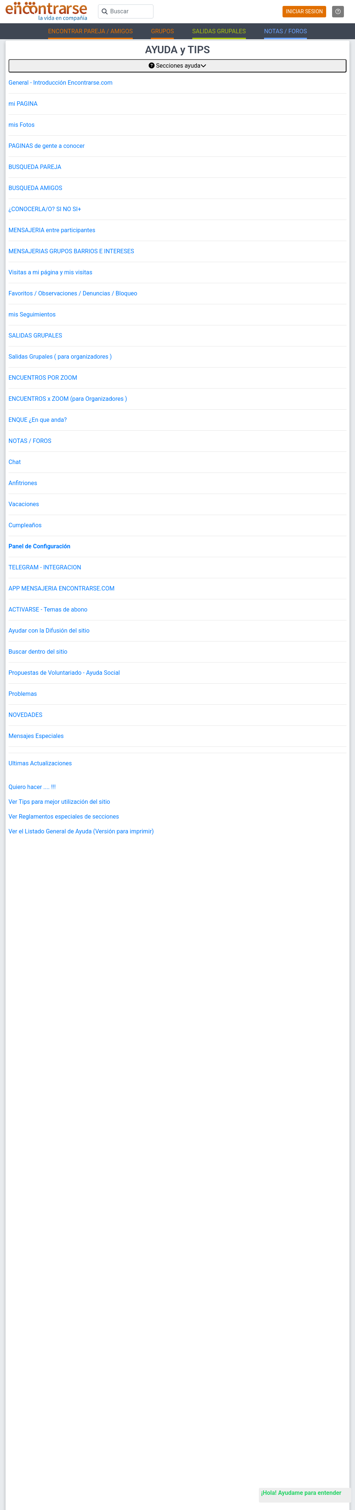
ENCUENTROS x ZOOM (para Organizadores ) (68, 398)
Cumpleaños (25, 525)
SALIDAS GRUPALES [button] (219, 31)
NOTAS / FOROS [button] (285, 31)
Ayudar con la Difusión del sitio (49, 630)
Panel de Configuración (39, 546)
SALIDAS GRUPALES (35, 335)
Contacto (192, 1311)
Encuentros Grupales (205, 1359)
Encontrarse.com (83, 1430)
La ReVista (194, 1371)
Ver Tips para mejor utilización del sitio (59, 801)
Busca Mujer (19, 1384)
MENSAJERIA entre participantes (52, 230)
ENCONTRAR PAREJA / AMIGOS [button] (90, 31)
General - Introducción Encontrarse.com (60, 82)
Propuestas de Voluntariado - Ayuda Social (64, 672)
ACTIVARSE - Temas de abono (48, 609)
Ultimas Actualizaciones (40, 763)
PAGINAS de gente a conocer (47, 145)
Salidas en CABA (23, 1396)
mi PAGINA (23, 103)
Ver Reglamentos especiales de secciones (64, 816)
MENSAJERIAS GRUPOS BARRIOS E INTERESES (71, 251)
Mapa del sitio (198, 1299)
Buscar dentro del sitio (38, 651)
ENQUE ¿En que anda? (38, 419)
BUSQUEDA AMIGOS (35, 188)
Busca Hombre (21, 1371)
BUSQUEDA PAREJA (35, 166)
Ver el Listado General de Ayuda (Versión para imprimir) (81, 831)
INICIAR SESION (304, 11)
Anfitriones (23, 483)
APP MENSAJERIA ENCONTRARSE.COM (62, 588)
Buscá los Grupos (201, 1396)
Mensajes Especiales (36, 735)
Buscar (190, 1263)
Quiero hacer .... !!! (32, 786)
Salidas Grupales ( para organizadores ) (60, 356)
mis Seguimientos (32, 314)
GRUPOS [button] (162, 31)
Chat (15, 461)
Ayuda (189, 1275)
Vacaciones (24, 504)
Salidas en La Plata (25, 1408)
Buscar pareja (20, 1359)
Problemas (23, 693)
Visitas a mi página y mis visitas (50, 272)
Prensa (190, 1324)
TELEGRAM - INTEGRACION (45, 567)
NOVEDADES (25, 714)
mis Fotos (21, 124)
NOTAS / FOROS (30, 440)
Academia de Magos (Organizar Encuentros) (229, 1408)
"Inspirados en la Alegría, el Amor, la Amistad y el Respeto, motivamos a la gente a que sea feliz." (221, 1431)
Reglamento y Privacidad (209, 1287)
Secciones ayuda (177, 65)
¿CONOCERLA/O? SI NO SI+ (45, 209)
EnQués (191, 1384)
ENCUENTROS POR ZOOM (43, 377)
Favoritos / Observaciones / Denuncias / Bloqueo (73, 293)
